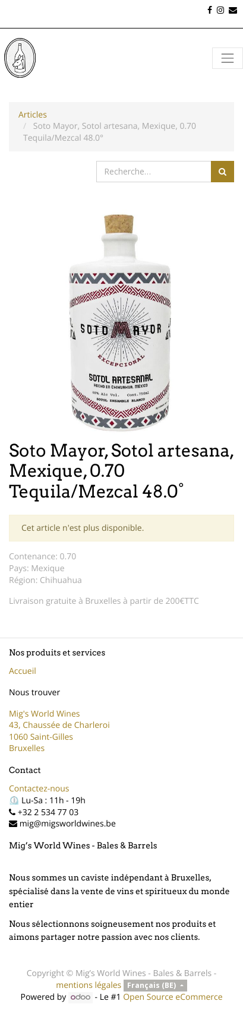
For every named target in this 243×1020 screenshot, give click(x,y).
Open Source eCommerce (172, 997)
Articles (32, 115)
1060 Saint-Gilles (41, 737)
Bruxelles (27, 748)
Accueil (22, 671)
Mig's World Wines (44, 714)
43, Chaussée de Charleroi (59, 725)
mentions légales (88, 985)
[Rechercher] (222, 171)
